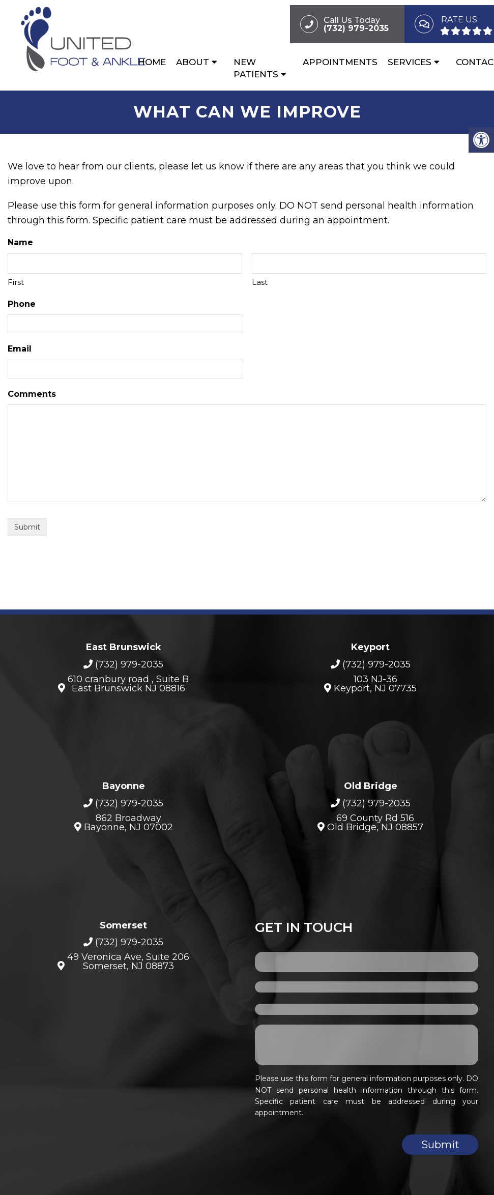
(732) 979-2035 (129, 664)
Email (20, 349)
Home (152, 62)
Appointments (340, 62)
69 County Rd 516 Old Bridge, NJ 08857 (375, 822)
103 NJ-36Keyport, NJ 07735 (375, 684)
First (16, 282)
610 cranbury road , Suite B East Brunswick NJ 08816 (128, 684)
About (192, 62)
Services (409, 62)
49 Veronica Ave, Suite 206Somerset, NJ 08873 (128, 961)
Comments (32, 394)
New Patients (256, 68)
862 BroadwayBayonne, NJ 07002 (128, 822)
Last (260, 282)
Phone (22, 304)
